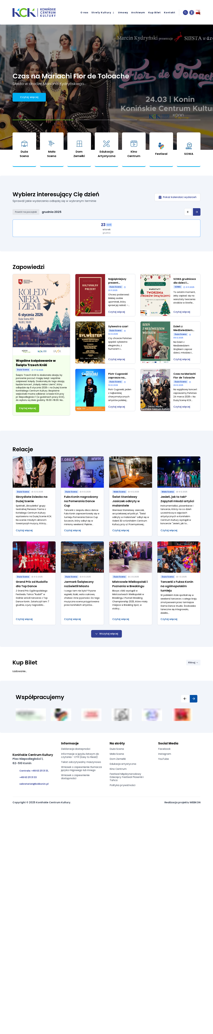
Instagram (164, 754)
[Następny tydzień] (196, 212)
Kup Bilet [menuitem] (154, 12)
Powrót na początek (26, 211)
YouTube (163, 759)
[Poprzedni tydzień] (188, 212)
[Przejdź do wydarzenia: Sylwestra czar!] (105, 342)
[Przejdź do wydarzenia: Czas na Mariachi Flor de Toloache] (170, 390)
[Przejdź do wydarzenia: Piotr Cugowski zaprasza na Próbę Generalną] (105, 390)
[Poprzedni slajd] (185, 698)
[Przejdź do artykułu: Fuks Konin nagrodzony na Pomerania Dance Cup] (82, 496)
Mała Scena (117, 754)
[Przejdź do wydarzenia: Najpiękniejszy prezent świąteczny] (105, 295)
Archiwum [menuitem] (138, 12)
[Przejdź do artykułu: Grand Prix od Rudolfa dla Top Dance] (34, 583)
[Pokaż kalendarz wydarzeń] (177, 197)
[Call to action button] (29, 97)
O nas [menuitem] (84, 12)
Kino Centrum (118, 769)
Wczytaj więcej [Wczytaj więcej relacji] (106, 633)
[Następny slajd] (193, 698)
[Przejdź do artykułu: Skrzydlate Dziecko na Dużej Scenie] (34, 496)
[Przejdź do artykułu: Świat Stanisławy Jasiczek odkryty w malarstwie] (130, 496)
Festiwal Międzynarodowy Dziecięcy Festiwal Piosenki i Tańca (127, 777)
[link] (24, 149)
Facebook (164, 749)
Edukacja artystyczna (123, 764)
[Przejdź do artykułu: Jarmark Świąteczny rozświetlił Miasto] (82, 583)
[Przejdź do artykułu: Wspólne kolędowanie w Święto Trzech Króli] (41, 344)
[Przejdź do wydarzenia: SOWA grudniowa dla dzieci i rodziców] (170, 295)
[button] (185, 12)
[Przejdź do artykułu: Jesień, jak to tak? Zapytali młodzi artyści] (178, 496)
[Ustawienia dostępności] (191, 12)
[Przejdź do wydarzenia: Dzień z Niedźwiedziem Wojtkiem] (170, 342)
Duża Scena (117, 749)
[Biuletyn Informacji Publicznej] (197, 12)
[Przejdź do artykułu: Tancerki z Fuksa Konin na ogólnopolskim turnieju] (178, 583)
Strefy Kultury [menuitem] (103, 12)
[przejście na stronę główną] (36, 12)
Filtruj (193, 662)
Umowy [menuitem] (123, 12)
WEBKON (195, 802)
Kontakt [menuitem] (169, 12)
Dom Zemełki (118, 759)
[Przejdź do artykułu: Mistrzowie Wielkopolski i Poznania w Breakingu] (130, 583)
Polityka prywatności (122, 785)
